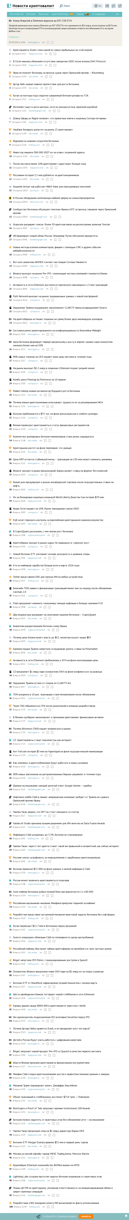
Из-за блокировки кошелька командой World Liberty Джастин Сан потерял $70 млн (58, 497)
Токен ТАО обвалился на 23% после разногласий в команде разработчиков (54, 705)
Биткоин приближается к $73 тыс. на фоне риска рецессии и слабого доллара (55, 413)
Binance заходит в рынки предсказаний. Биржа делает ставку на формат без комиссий (60, 470)
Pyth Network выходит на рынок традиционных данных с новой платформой (55, 296)
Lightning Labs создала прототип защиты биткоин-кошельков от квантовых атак (57, 1176)
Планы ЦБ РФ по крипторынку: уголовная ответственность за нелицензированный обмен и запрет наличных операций (63, 1189)
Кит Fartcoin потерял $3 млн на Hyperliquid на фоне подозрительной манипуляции (58, 751)
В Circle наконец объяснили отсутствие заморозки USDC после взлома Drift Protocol (59, 61)
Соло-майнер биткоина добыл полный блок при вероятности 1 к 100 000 (53, 891)
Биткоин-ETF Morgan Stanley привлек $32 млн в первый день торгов (50, 1142)
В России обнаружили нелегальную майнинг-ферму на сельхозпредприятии (53, 197)
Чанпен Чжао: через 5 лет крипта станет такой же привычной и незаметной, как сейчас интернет (66, 846)
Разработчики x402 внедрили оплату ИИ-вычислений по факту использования (56, 1202)
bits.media (33, 76)
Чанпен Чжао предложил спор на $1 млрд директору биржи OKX (48, 1130)
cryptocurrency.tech (36, 535)
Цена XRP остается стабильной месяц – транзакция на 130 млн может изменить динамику (62, 459)
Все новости (16, 14)
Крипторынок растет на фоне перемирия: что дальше (42, 447)
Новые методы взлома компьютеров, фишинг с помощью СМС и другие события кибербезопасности (57, 249)
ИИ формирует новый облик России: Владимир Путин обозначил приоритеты (55, 235)
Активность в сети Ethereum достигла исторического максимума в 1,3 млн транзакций (60, 284)
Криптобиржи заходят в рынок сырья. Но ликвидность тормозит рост (51, 542)
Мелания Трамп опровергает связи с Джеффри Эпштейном (45, 1085)
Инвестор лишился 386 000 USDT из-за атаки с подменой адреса (49, 152)
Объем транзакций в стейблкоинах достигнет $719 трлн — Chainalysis (51, 1096)
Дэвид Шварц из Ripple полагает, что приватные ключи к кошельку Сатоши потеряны (59, 118)
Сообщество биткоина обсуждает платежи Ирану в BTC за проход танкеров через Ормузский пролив (64, 211)
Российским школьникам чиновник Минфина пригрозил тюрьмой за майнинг (54, 903)
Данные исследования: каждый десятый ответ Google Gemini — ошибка (52, 785)
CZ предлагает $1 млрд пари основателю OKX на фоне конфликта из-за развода (57, 671)
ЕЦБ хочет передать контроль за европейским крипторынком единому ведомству (58, 520)
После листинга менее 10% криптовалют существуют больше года (49, 163)
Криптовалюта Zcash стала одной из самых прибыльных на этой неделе (52, 49)
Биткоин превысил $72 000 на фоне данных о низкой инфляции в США (51, 868)
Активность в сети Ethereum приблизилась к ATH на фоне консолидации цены (55, 660)
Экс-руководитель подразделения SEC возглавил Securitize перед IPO (51, 1017)
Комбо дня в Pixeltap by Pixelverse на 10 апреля (39, 379)
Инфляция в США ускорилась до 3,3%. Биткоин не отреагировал (47, 834)
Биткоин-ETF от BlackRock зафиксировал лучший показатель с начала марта (55, 982)
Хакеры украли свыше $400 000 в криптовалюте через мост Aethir (49, 1005)
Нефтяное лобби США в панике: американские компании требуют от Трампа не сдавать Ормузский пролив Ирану (61, 798)
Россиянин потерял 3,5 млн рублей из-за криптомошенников (46, 175)
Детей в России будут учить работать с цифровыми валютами (47, 1039)
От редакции (98, 14)
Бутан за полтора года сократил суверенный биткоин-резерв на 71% (50, 95)
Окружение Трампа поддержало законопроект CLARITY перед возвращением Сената (60, 307)
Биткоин (30, 14)
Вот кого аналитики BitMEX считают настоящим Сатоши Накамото (50, 262)
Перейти (86, 1216)
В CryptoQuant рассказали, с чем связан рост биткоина (43, 531)
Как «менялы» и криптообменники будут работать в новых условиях (50, 762)
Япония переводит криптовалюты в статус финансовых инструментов (51, 425)
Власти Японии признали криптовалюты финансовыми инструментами (51, 1062)
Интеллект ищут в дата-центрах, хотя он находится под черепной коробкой (55, 106)
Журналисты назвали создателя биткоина (36, 140)
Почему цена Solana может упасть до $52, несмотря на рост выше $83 (52, 637)
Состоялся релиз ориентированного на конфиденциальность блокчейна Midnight (57, 330)
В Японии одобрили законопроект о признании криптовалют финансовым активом (58, 717)
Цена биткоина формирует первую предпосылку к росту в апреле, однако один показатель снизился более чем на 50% (63, 343)
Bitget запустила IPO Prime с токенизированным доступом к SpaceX (50, 960)
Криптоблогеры (60, 14)
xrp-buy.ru (34, 190)
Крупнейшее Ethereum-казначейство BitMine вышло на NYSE (46, 1165)
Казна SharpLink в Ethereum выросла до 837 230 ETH (42, 20)
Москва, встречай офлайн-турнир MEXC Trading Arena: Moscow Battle (51, 1153)
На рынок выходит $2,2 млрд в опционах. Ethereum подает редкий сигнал (53, 368)
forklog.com (34, 99)
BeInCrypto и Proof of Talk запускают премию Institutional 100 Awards (51, 1108)
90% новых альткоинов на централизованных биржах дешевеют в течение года (57, 774)
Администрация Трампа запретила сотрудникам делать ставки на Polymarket (55, 648)
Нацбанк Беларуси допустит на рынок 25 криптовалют (43, 129)
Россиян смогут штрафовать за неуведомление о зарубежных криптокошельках (56, 857)
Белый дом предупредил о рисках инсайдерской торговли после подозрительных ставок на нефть (63, 483)
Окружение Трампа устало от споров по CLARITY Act (42, 683)
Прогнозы (43, 14)
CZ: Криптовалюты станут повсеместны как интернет (42, 740)
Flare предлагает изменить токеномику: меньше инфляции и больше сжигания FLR (58, 603)
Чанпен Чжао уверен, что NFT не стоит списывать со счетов (46, 811)
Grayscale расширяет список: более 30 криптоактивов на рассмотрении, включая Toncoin (61, 224)
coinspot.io (35, 300)
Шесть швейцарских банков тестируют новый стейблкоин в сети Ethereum (53, 994)
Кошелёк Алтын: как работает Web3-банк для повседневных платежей (52, 186)
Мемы (80, 14)
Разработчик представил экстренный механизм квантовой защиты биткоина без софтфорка (64, 914)
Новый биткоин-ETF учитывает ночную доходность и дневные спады (51, 554)
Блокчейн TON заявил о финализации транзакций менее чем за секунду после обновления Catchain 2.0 (62, 590)
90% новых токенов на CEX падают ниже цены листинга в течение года (52, 356)
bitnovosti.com (36, 202)
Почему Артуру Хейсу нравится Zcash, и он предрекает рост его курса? (51, 1028)
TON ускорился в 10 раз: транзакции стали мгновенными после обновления (54, 694)
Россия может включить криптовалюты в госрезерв (41, 880)
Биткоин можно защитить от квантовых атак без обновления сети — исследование (58, 1119)
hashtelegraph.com (37, 110)
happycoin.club (35, 53)
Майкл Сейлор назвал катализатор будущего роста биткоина (46, 390)
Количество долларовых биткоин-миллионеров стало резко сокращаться (53, 436)
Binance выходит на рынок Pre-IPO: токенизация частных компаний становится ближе (60, 273)
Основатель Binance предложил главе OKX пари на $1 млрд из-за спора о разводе (58, 971)
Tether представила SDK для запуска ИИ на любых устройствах (48, 576)
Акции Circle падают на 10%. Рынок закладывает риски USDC (46, 508)
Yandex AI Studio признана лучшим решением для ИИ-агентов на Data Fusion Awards (59, 823)
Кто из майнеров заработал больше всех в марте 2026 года (46, 565)
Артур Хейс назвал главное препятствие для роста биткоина (46, 84)
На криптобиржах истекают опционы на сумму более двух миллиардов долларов (57, 319)
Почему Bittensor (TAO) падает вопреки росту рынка (42, 728)
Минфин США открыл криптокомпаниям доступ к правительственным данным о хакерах (61, 1074)
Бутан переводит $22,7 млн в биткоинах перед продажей (44, 925)
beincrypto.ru (34, 42)
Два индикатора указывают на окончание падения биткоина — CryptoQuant (54, 614)
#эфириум (14, 36)
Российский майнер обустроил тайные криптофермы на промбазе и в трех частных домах (62, 948)
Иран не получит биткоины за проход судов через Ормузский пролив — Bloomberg (58, 72)
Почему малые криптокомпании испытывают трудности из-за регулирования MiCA (58, 402)
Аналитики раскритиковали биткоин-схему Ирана (40, 626)
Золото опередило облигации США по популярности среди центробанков (53, 937)
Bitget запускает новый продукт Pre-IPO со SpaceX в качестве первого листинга (57, 1051)
